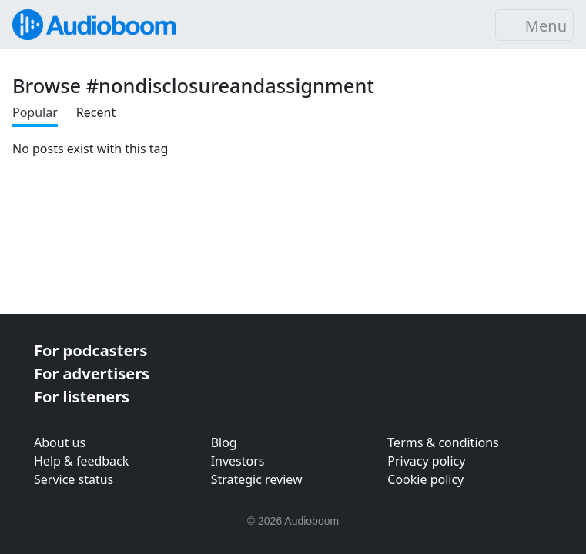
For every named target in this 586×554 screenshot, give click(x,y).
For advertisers (91, 373)
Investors (238, 460)
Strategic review (257, 479)
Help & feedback (81, 460)
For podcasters (90, 350)
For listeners (81, 396)
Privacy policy (426, 460)
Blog (224, 442)
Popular (35, 112)
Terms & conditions (442, 442)
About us (59, 442)
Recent (96, 112)
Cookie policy (425, 479)
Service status (73, 479)
